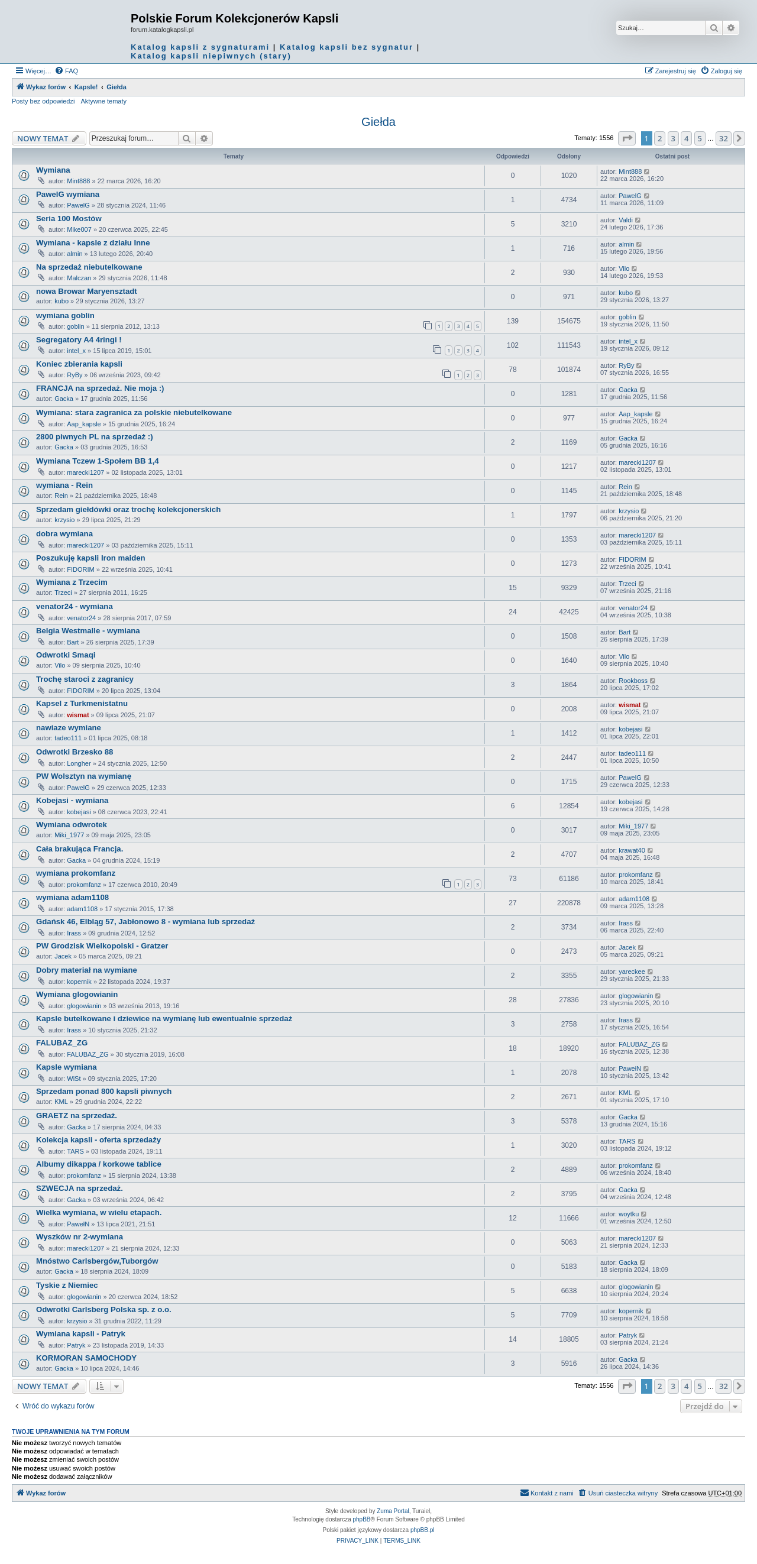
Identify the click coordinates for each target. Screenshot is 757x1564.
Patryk (76, 1345)
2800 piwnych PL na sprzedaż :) (94, 436)
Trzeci (63, 592)
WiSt (73, 1078)
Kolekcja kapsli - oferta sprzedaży (98, 1139)
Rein (61, 495)
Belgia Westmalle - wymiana (88, 630)
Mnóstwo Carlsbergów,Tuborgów (97, 1261)
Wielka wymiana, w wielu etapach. (98, 1212)
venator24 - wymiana (74, 606)
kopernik (79, 981)
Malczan (79, 277)
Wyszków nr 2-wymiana (79, 1236)
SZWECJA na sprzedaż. (79, 1188)
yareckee (632, 971)
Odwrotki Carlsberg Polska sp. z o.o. (104, 1309)
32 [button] (723, 138)
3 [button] (673, 138)
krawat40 (632, 850)
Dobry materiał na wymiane (86, 970)
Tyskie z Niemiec (67, 1285)
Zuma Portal (393, 1511)
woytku (629, 1213)
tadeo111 (68, 737)
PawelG (78, 205)
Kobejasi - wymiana (72, 800)
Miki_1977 (69, 834)
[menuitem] (66, 71)
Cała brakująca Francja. (79, 848)
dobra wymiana (64, 533)
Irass (74, 933)
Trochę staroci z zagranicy (85, 679)
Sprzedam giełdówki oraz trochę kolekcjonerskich (128, 509)
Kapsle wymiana (66, 1067)
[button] (627, 138)
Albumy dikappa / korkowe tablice (98, 1164)
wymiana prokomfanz (75, 873)
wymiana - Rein (64, 485)
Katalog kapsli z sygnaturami (200, 47)
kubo (61, 301)
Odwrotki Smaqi (65, 654)
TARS (75, 1151)
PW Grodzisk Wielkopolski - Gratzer (102, 945)
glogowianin (84, 1005)
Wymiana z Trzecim (72, 582)
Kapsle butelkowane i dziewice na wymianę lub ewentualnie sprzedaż (164, 1018)
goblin (75, 326)
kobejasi (630, 729)
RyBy (74, 374)
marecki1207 (85, 472)
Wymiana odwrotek (71, 824)
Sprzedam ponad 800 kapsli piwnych (104, 1091)
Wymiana (53, 170)
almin (74, 253)
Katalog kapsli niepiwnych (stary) (211, 55)
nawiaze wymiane (68, 727)
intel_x (76, 350)
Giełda (378, 121)
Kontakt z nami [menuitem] (547, 1492)
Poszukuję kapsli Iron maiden (90, 557)
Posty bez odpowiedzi (43, 101)
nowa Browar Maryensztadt (86, 291)
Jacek (63, 956)
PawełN (630, 1068)
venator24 (81, 617)
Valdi (626, 220)
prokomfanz (84, 884)
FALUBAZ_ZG (62, 1042)
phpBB (362, 1519)
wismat (78, 714)
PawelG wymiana (67, 194)
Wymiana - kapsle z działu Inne (93, 242)
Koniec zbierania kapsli (79, 364)
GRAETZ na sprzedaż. (76, 1115)
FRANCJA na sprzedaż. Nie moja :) (100, 388)
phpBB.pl (422, 1530)
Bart (73, 642)
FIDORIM (80, 569)
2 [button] (660, 138)
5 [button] (700, 138)
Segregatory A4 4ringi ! (79, 339)
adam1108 (82, 908)
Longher (78, 763)
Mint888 (78, 180)
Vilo (624, 268)
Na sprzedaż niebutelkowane (89, 267)
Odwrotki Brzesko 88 (74, 751)
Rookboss (633, 680)
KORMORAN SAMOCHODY (86, 1357)
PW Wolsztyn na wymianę (83, 776)
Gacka (63, 398)
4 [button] (686, 138)
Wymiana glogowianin (77, 994)
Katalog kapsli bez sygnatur (346, 47)
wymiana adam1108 (72, 897)
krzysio (64, 519)
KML (61, 1101)
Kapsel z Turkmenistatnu (82, 703)
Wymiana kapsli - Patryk (80, 1333)
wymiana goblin (65, 315)
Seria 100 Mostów (69, 218)
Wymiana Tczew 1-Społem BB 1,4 (97, 460)
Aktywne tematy (103, 101)
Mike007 (79, 229)
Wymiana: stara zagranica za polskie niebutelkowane (134, 412)
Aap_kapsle (84, 424)
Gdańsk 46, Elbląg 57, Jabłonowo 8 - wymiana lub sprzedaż (145, 921)
